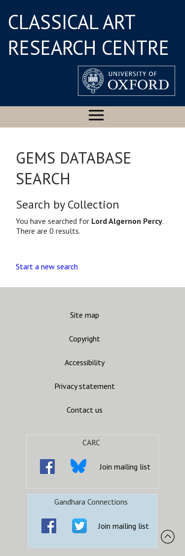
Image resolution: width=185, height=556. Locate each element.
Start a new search (47, 266)
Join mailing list (125, 466)
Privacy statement (84, 386)
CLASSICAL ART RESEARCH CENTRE (88, 34)
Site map (84, 315)
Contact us (85, 410)
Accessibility (85, 362)
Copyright (84, 338)
